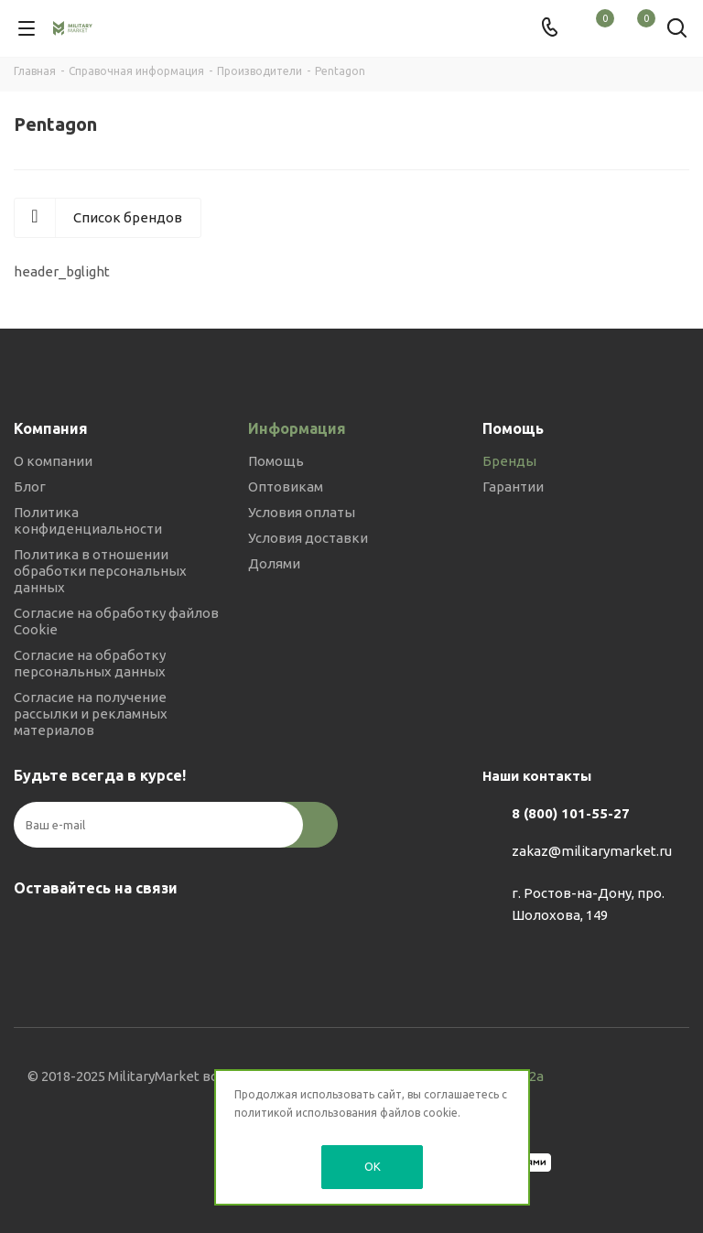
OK (372, 1166)
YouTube (123, 931)
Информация (297, 428)
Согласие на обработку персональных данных (90, 663)
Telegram (77, 931)
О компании (53, 461)
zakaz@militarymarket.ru (592, 851)
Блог (30, 486)
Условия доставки (308, 538)
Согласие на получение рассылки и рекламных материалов (91, 713)
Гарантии (513, 486)
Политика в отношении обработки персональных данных (100, 570)
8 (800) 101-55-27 (571, 813)
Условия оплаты (301, 512)
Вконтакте (32, 931)
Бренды (509, 461)
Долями (274, 563)
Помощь (276, 461)
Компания (51, 428)
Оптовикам (285, 486)
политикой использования (305, 1113)
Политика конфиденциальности (88, 520)
